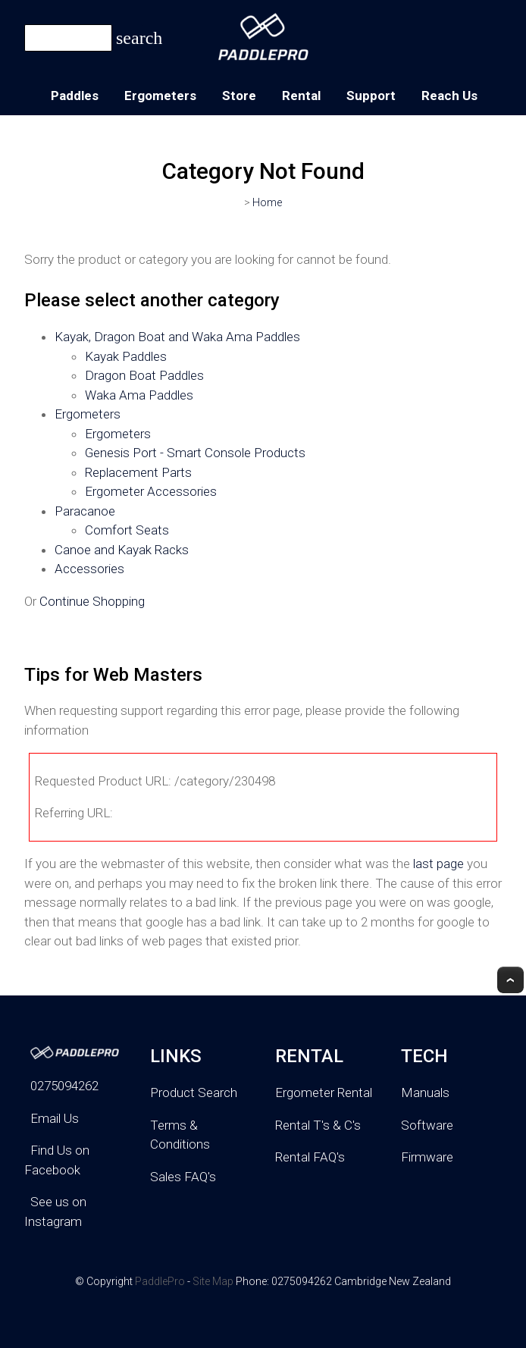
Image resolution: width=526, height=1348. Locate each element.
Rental (301, 95)
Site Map (213, 1281)
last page (438, 863)
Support (371, 95)
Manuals (425, 1092)
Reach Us (449, 95)
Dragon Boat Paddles (144, 375)
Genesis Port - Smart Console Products (195, 452)
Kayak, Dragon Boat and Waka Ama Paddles (177, 336)
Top (510, 980)
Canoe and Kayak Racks (122, 549)
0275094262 (64, 1085)
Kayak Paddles (126, 356)
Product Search (193, 1092)
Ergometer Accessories (151, 491)
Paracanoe (85, 511)
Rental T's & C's (318, 1125)
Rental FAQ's (310, 1157)
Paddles (75, 95)
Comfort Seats (127, 530)
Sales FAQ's (183, 1176)
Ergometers (160, 95)
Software (427, 1125)
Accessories (89, 568)
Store (239, 95)
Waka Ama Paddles (139, 395)
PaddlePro (160, 1281)
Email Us (54, 1118)
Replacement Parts (138, 472)
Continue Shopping (92, 601)
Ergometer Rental (323, 1092)
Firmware (427, 1157)
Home (267, 202)
